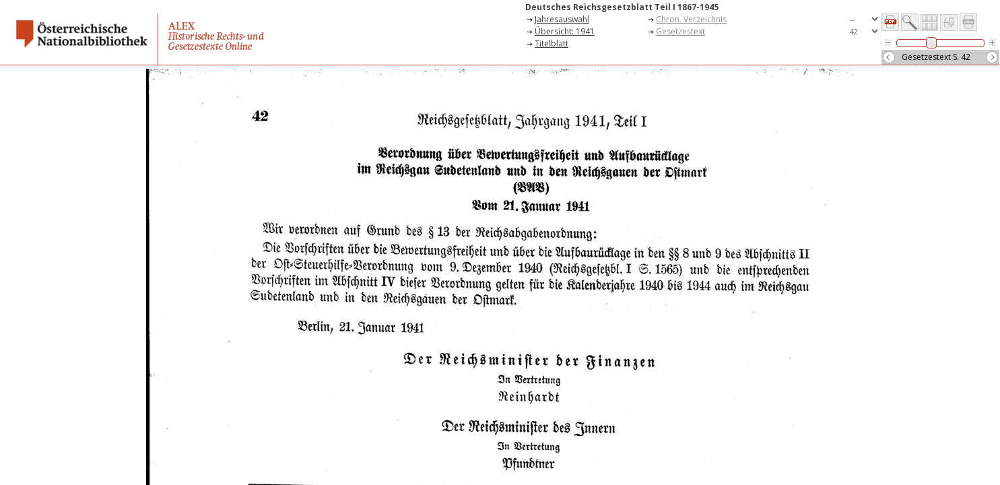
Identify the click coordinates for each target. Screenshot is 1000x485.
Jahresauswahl (562, 19)
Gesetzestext (680, 31)
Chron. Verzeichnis (691, 19)
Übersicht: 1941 (565, 31)
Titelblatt (551, 43)
